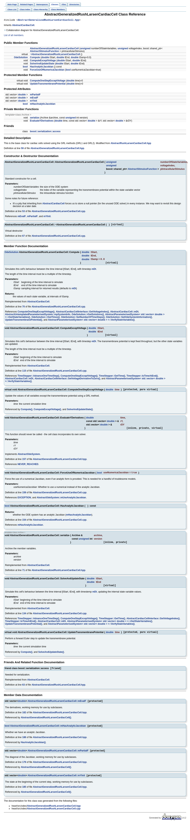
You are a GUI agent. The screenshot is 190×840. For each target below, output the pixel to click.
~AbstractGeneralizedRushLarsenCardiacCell (55, 54)
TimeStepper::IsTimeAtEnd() (142, 378)
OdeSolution (21, 58)
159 (24, 496)
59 (22, 148)
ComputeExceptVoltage (43, 61)
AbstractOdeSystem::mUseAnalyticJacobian (61, 501)
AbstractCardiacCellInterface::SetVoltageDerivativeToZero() (67, 381)
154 (24, 524)
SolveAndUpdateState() (80, 412)
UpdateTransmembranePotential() (23, 322)
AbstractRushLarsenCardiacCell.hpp (131, 143)
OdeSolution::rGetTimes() (45, 319)
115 (24, 373)
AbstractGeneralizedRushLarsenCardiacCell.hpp (48, 20)
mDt (94, 271)
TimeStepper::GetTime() (112, 378)
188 (24, 744)
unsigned (85, 49)
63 (23, 691)
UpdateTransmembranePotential (48, 84)
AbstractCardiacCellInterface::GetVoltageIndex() (82, 313)
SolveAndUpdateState (42, 64)
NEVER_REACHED (28, 468)
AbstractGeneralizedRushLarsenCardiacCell (54, 49)
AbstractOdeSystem (29, 458)
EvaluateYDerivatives (41, 121)
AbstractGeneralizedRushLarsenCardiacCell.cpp (58, 211)
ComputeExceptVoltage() (47, 412)
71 (23, 575)
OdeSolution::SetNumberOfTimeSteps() (83, 319)
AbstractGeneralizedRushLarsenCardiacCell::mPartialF (57, 758)
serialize (34, 118)
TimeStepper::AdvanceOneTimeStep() (38, 378)
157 (24, 463)
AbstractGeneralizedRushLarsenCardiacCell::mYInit (56, 783)
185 (24, 794)
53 (23, 211)
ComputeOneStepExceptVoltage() (36, 313)
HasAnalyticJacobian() (33, 749)
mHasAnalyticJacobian (42, 104)
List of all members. (14, 35)
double (45, 58)
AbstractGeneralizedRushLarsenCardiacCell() (46, 724)
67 (23, 237)
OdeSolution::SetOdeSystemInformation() (129, 319)
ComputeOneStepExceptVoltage (47, 81)
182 (24, 719)
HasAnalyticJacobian (41, 67)
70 (23, 308)
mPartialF (35, 95)
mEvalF (34, 98)
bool (25, 67)
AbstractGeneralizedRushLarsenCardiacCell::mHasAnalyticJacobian (48, 733)
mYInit (33, 101)
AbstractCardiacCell (23, 25)
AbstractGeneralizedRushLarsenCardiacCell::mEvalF (56, 707)
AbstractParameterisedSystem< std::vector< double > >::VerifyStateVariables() (91, 322)
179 (24, 769)
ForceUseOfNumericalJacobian (47, 70)
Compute (35, 58)
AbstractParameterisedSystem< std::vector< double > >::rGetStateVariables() (109, 626)
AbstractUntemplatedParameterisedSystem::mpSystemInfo (37, 316)
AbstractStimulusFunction (44, 51)
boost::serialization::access (45, 132)
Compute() (26, 412)
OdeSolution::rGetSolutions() (88, 316)
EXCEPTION (24, 501)
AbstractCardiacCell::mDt (124, 313)
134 (24, 618)
